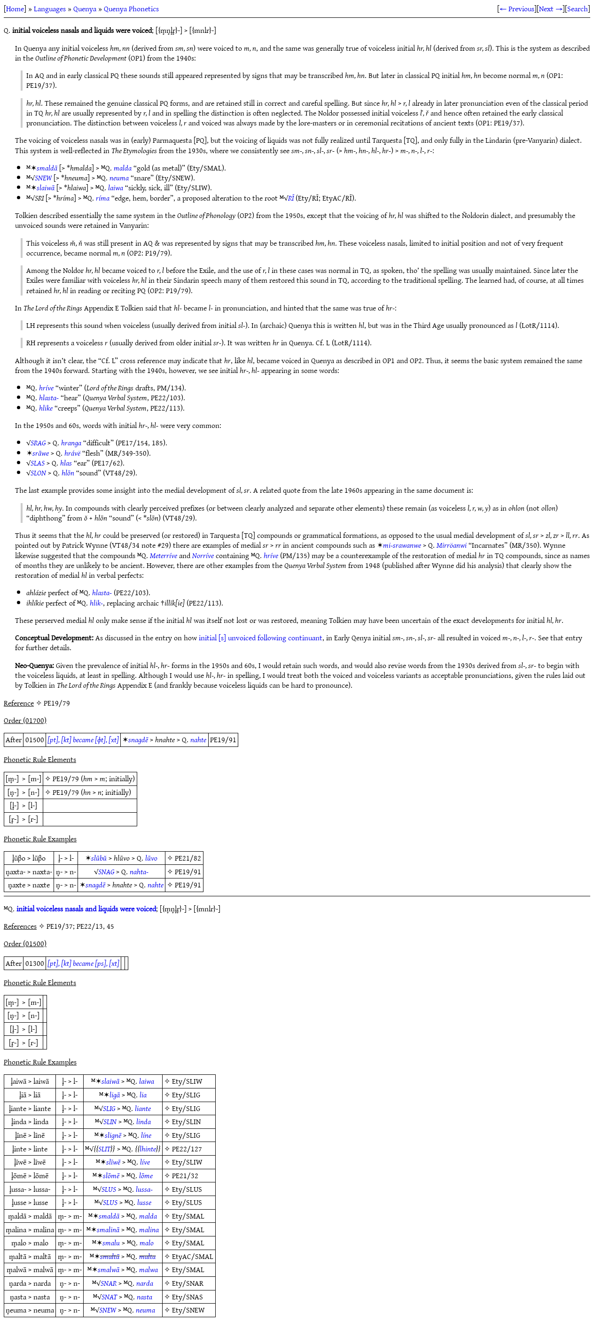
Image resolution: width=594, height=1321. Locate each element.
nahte (198, 739)
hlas (66, 462)
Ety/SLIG (186, 1094)
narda (144, 1283)
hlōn (68, 472)
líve (145, 1161)
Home (15, 8)
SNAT (109, 1296)
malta (147, 1256)
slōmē (111, 1175)
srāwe (40, 452)
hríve (46, 387)
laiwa (115, 187)
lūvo (151, 857)
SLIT (104, 1148)
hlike (46, 407)
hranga (71, 442)
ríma (102, 197)
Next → (551, 8)
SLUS (109, 1189)
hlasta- (49, 397)
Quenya (84, 8)
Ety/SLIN (186, 1121)
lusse (144, 1202)
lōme (146, 1175)
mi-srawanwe (402, 545)
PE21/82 (188, 857)
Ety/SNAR (187, 1283)
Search (577, 8)
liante (143, 1108)
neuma (119, 177)
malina (149, 1229)
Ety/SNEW (188, 1309)
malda (123, 167)
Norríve (203, 555)
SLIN (110, 1121)
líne (146, 1135)
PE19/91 (188, 871)
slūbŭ (99, 857)
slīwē (113, 1161)
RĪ (291, 197)
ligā (114, 1094)
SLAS (38, 462)
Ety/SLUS (187, 1189)
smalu (111, 1242)
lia (143, 1094)
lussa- (144, 1189)
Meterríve (163, 555)
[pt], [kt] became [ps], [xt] (83, 963)
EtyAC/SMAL (192, 1256)
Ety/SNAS (187, 1296)
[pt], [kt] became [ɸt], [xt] (83, 739)
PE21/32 (185, 1175)
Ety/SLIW (187, 1081)
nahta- (139, 871)
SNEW (43, 177)
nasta (144, 1296)
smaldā (47, 167)
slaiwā (46, 187)
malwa (148, 1269)
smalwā (108, 1269)
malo (147, 1242)
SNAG (106, 871)
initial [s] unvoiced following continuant (260, 637)
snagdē (138, 739)
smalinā (108, 1229)
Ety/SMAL (188, 1215)
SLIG (109, 1108)
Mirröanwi (452, 545)
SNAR (109, 1283)
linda (143, 1121)
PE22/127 (187, 1148)
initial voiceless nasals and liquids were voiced (86, 908)
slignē (113, 1135)
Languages (50, 8)
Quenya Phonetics (131, 8)
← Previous (517, 8)
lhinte (148, 1148)
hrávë (72, 452)
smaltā (109, 1256)
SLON (38, 472)
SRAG (38, 442)
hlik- (96, 602)
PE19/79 (66, 778)
